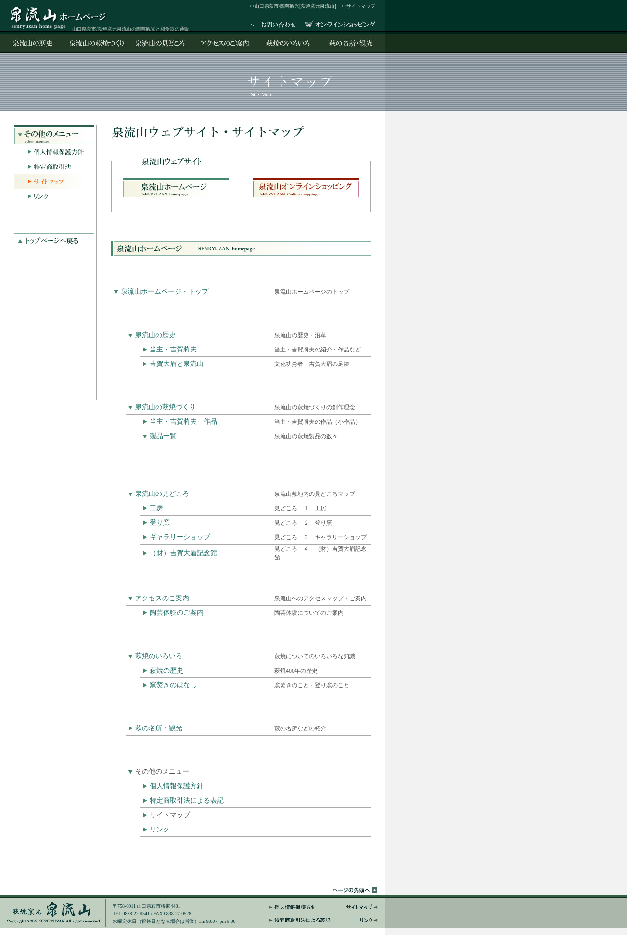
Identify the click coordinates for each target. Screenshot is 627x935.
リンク (160, 829)
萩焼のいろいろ (158, 656)
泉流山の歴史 (155, 334)
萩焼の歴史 (166, 670)
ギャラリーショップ (180, 537)
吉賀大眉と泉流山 (177, 363)
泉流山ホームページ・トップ (164, 291)
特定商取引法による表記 (187, 800)
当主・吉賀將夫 (173, 349)
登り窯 (160, 522)
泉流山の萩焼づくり (165, 407)
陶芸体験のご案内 (177, 612)
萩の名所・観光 (158, 728)
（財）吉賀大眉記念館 (183, 553)
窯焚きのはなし (173, 684)
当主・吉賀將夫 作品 (183, 421)
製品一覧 (163, 436)
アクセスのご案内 (162, 598)
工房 (156, 508)
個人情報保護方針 (177, 786)
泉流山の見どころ (162, 493)
